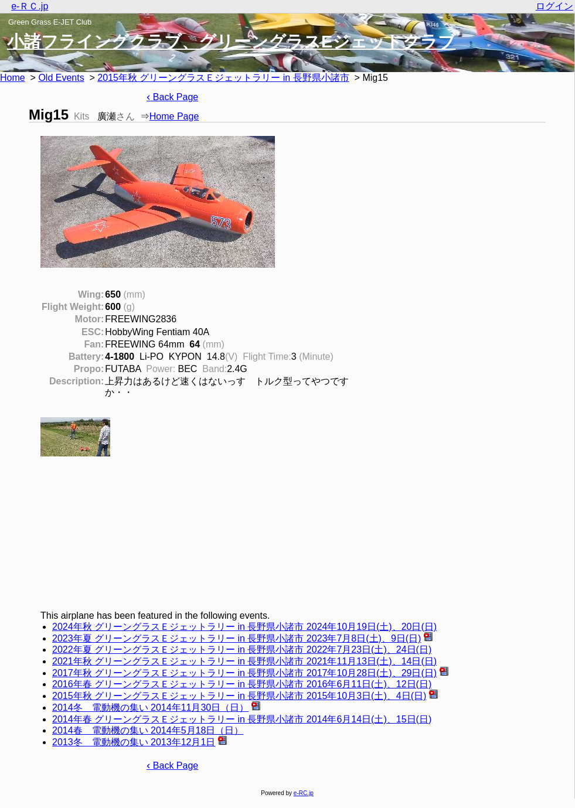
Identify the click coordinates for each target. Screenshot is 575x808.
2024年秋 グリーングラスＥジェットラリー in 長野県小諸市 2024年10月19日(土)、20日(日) (244, 627)
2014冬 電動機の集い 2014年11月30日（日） (150, 707)
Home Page (174, 116)
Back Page (172, 97)
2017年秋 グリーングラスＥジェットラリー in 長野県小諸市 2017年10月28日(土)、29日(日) (244, 673)
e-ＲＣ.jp (29, 6)
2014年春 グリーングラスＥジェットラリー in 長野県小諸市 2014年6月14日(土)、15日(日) (241, 719)
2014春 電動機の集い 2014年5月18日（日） (147, 730)
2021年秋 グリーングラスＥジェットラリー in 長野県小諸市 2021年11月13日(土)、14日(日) (244, 661)
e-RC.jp (304, 793)
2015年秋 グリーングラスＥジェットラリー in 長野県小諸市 (223, 78)
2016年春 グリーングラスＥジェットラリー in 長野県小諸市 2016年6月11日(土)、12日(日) (241, 684)
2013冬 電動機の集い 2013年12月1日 (133, 742)
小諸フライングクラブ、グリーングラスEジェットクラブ (231, 41)
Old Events (61, 78)
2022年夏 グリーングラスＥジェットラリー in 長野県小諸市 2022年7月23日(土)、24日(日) (241, 649)
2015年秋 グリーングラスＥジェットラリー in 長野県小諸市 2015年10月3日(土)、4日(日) (239, 696)
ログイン (554, 6)
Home (12, 78)
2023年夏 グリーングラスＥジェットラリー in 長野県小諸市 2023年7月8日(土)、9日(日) (236, 638)
